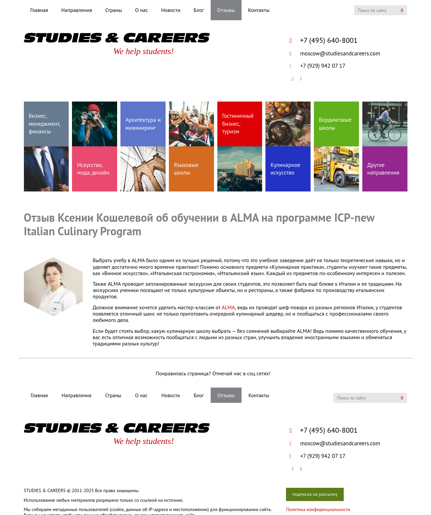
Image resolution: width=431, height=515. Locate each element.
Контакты (258, 10)
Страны (113, 10)
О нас (141, 10)
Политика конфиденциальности (318, 509)
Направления (76, 10)
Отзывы (226, 10)
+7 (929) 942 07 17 (317, 65)
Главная (39, 10)
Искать (401, 10)
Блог (198, 10)
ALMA (228, 307)
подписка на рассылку (314, 494)
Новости (170, 10)
